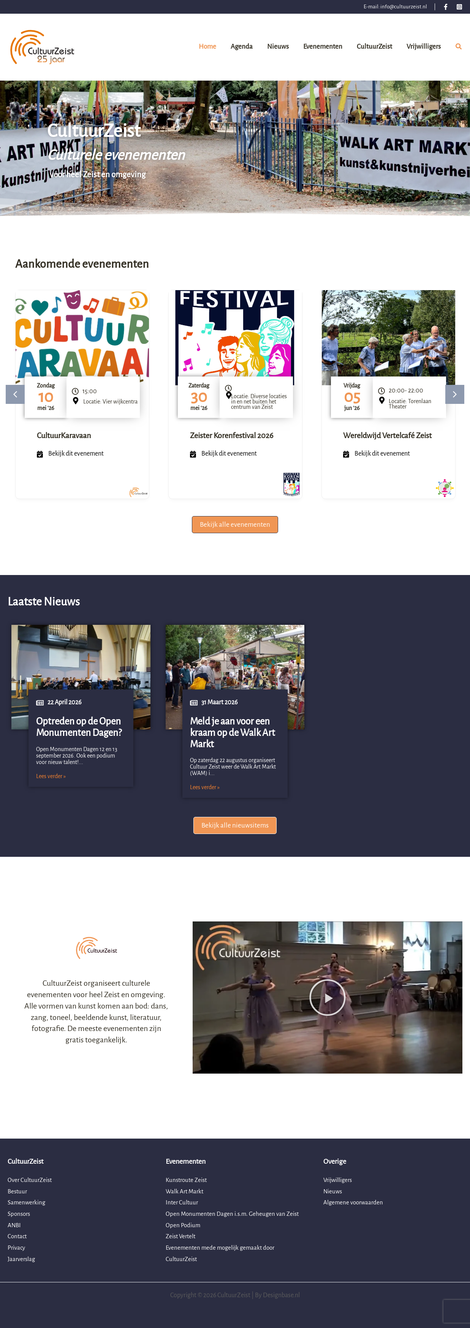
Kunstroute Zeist (188, 1180)
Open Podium (183, 1225)
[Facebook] (446, 7)
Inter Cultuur (182, 1202)
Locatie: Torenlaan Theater (410, 404)
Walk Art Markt (186, 1191)
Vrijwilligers (338, 1180)
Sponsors (20, 1213)
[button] (459, 47)
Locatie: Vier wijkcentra (110, 402)
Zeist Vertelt (182, 1236)
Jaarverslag (22, 1259)
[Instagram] (459, 7)
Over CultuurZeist (31, 1180)
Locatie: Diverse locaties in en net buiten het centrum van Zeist (259, 401)
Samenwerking (27, 1202)
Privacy (17, 1247)
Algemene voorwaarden (354, 1202)
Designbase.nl (281, 1295)
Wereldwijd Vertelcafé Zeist (387, 435)
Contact (18, 1236)
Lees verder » (51, 776)
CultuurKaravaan (64, 435)
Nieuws (333, 1191)
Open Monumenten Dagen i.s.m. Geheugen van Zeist (235, 1213)
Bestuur (18, 1191)
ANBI (15, 1225)
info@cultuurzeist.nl (403, 7)
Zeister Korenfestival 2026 (231, 435)
